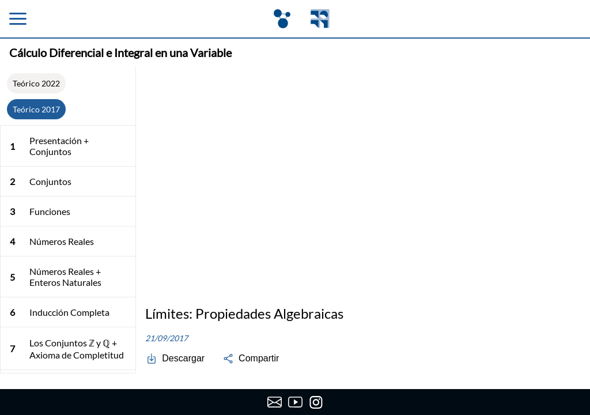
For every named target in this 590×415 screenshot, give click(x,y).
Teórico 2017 (36, 109)
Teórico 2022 (36, 83)
